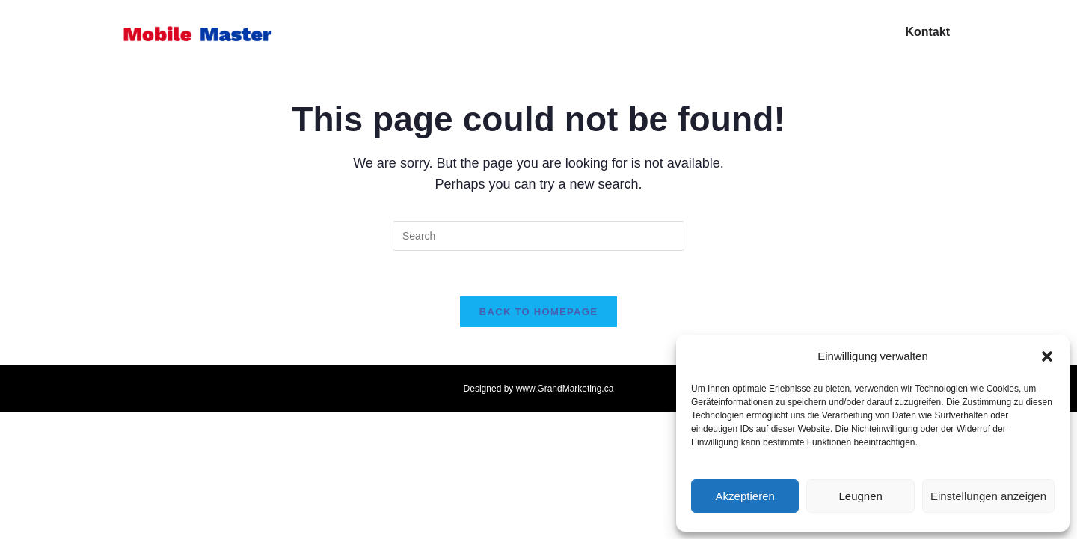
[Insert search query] (538, 236)
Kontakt (927, 31)
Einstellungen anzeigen (988, 496)
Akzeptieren (745, 496)
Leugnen (860, 496)
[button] (1047, 356)
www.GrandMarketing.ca (565, 388)
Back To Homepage (538, 311)
